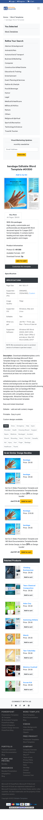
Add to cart (26, 501)
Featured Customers (9, 750)
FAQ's (25, 765)
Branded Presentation (9, 771)
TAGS (6, 426)
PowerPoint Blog (7, 730)
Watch (25, 635)
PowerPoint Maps (8, 723)
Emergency (20, 426)
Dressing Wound (24, 430)
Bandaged (21, 434)
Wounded (7, 430)
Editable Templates (20, 798)
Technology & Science (13, 127)
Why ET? (26, 755)
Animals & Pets (10, 50)
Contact (26, 770)
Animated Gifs (28, 730)
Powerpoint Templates (31, 739)
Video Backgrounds (30, 727)
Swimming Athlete (30, 620)
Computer (9, 63)
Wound (6, 438)
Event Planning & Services (15, 80)
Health (14, 430)
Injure (33, 426)
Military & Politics (11, 106)
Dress (13, 426)
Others (7, 114)
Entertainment (10, 76)
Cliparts (26, 732)
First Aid (27, 438)
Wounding (14, 438)
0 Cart (30, 1)
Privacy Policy (28, 760)
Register (21, 1)
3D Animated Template (10, 720)
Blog (3, 776)
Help (27, 426)
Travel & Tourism (11, 131)
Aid (5, 442)
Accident (30, 434)
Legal (7, 97)
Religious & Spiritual (12, 118)
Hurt (15, 442)
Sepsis (6, 434)
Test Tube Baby (29, 651)
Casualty (35, 438)
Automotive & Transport (14, 54)
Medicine (13, 434)
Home (5, 17)
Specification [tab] (10, 274)
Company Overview (30, 750)
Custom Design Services (10, 728)
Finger (21, 442)
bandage (26, 474)
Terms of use (27, 757)
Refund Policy (28, 762)
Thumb (15, 446)
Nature (7, 110)
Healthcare (7, 446)
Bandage (27, 442)
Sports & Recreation (12, 123)
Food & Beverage (11, 89)
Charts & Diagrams (8, 725)
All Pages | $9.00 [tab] (13, 216)
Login (12, 1)
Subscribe (21, 154)
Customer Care (28, 775)
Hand (21, 438)
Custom (32, 293)
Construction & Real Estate (15, 67)
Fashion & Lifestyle (12, 84)
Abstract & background (14, 46)
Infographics (6, 774)
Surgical (34, 430)
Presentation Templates (10, 715)
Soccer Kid (27, 682)
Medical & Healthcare (13, 101)
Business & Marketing (13, 59)
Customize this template (21, 267)
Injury (10, 442)
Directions (26, 773)
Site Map (26, 768)
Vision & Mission (29, 752)
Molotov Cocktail (30, 667)
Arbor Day (27, 603)
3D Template (6, 717)
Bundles (4, 764)
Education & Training (13, 72)
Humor (7, 93)
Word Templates (16, 17)
